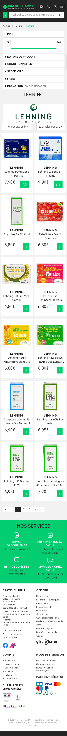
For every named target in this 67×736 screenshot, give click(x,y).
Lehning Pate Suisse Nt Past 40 (16, 174)
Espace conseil (43, 607)
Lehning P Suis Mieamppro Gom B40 (17, 360)
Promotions (42, 603)
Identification (9, 660)
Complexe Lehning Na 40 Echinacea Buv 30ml (50, 484)
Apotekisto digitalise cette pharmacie (43, 724)
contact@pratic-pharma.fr (15, 608)
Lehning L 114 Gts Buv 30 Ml (50, 422)
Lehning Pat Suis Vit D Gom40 (16, 298)
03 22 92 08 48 (9, 604)
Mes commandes (11, 668)
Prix (10, 34)
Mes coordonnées (12, 664)
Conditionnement (20, 64)
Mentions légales (44, 629)
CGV (38, 625)
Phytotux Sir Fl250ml (17, 235)
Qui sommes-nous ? (13, 631)
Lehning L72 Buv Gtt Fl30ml (50, 174)
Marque (18, 26)
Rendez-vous (42, 596)
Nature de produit (21, 57)
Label (11, 79)
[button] (17, 126)
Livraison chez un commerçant (44, 669)
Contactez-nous (11, 638)
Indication (26, 86)
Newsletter (41, 611)
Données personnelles (47, 632)
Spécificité (15, 71)
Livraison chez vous (45, 664)
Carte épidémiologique (47, 618)
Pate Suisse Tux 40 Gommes (50, 237)
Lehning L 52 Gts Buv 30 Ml (16, 484)
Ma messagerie (10, 679)
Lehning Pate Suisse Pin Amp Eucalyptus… (50, 360)
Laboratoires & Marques (47, 600)
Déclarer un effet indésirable (49, 621)
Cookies (40, 636)
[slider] (8, 48)
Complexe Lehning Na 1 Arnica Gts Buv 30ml (17, 422)
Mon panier (8, 671)
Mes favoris (8, 675)
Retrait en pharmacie (46, 660)
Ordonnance (42, 614)
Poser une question (12, 634)
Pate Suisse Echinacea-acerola (50, 298)
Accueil (7, 26)
